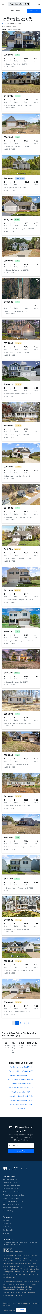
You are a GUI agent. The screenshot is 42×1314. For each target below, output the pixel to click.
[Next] (28, 1023)
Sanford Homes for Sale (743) (21, 1100)
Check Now (21, 1151)
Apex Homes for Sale (10, 1179)
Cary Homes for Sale (10, 1182)
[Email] (21, 1145)
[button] (3, 4)
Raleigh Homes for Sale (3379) (21, 1067)
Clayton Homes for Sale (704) (21, 1104)
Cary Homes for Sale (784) (21, 1092)
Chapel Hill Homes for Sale (12, 1185)
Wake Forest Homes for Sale (13, 1208)
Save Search (34, 11)
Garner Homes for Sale (11, 1198)
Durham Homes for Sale (11, 1192)
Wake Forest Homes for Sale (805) (21, 1088)
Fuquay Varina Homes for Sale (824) (21, 1079)
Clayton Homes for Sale (11, 1189)
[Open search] (36, 4)
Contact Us (7, 1224)
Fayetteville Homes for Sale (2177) (21, 1071)
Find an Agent (7, 1227)
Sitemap (6, 1233)
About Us (6, 1220)
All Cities (21, 1108)
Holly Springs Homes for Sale (13, 1201)
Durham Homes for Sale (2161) (21, 1075)
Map (21, 1310)
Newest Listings (8, 1211)
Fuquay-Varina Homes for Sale (13, 1195)
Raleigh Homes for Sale (11, 1204)
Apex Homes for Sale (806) (21, 1083)
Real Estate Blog (8, 1230)
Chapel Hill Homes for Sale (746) (21, 1096)
